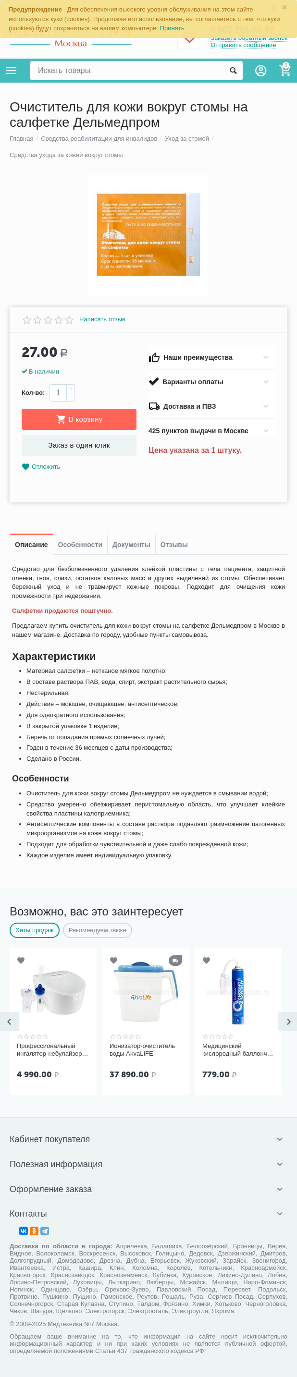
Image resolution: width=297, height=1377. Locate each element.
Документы (131, 544)
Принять (172, 28)
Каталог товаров (11, 70)
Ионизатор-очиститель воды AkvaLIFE (142, 1049)
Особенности (80, 544)
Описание (31, 544)
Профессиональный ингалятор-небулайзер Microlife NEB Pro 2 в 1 (49, 1050)
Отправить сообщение (243, 45)
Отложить (41, 467)
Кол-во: (33, 392)
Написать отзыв (102, 319)
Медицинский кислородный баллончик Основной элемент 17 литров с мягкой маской (237, 1050)
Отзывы (174, 544)
